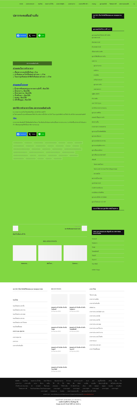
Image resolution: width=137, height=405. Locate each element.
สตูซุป (103, 386)
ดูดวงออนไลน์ (103, 4)
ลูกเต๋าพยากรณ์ (96, 183)
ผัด (73, 383)
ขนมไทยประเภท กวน (19, 310)
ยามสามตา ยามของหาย (99, 126)
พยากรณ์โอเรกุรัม (97, 178)
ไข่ (121, 381)
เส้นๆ (84, 386)
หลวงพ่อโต (97, 173)
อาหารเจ (15, 341)
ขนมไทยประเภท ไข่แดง (20, 322)
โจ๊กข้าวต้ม (64, 386)
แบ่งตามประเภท (30, 4)
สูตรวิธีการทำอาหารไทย (68, 152)
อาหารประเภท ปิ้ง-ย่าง (96, 328)
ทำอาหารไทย (78, 142)
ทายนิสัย (96, 75)
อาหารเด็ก (28, 383)
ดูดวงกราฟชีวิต (96, 112)
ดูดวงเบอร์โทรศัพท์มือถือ (99, 131)
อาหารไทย (40, 158)
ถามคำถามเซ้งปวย (97, 188)
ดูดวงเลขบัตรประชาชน (99, 141)
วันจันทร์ (94, 239)
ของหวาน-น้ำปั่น (49, 4)
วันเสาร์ (94, 259)
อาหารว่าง (18, 383)
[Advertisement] (50, 24)
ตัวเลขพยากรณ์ (96, 47)
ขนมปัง (111, 386)
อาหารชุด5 (95, 388)
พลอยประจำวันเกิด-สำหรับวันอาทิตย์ (59, 368)
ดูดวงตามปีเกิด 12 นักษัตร (99, 197)
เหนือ (48, 383)
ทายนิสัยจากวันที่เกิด (98, 192)
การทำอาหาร (28, 142)
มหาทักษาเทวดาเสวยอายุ (99, 108)
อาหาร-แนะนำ (78, 381)
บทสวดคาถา (97, 89)
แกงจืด (86, 383)
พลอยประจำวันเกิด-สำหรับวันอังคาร (77, 308)
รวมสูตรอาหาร (29, 146)
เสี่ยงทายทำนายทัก (97, 51)
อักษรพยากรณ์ (96, 42)
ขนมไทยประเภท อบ (18, 318)
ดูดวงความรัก (98, 84)
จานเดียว (118, 386)
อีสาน (41, 383)
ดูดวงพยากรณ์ (96, 37)
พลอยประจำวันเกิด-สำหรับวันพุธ (59, 328)
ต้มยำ (79, 383)
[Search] (134, 4)
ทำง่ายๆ (68, 381)
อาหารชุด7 (115, 388)
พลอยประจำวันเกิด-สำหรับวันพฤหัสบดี (77, 328)
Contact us (54, 391)
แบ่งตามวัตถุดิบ (60, 4)
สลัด (90, 386)
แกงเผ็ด (93, 383)
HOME (21, 4)
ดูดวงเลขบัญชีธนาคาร (98, 145)
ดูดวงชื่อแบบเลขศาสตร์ (99, 155)
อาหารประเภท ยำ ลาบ (96, 332)
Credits (62, 391)
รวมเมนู (94, 4)
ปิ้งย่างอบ (46, 386)
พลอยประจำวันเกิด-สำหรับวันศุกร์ (59, 348)
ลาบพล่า (38, 386)
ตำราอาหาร (62, 142)
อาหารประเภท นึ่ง (95, 320)
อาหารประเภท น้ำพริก (96, 336)
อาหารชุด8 (44, 391)
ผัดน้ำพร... (50, 263)
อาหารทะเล (93, 341)
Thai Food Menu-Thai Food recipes (40, 388)
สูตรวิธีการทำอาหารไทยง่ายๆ (20, 155)
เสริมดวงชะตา (98, 79)
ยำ (32, 386)
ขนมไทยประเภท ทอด (19, 314)
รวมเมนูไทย (75, 146)
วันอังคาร (94, 243)
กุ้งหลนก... (75, 263)
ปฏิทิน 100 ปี (95, 94)
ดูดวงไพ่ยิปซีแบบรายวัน (99, 56)
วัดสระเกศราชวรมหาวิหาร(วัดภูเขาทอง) (105, 169)
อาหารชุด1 (57, 388)
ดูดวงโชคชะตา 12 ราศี (98, 202)
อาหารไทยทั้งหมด (95, 349)
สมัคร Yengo (96, 270)
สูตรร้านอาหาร (46, 149)
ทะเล (87, 381)
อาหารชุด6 (105, 388)
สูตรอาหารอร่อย (52, 155)
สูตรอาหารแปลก (63, 155)
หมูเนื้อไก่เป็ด (101, 381)
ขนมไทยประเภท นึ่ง (18, 306)
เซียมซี (94, 159)
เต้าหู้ (110, 381)
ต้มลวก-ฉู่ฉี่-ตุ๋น (103, 383)
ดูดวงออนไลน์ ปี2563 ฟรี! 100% (101, 35)
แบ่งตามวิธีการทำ (83, 4)
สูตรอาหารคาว (42, 155)
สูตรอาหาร (33, 155)
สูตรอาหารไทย (73, 155)
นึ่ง (63, 383)
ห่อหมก (97, 386)
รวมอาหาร (50, 146)
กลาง (35, 383)
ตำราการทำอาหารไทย (51, 142)
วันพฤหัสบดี (95, 251)
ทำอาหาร (70, 142)
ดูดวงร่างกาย (97, 65)
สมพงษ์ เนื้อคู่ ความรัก (98, 117)
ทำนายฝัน (95, 98)
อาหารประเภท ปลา (95, 345)
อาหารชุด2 (66, 388)
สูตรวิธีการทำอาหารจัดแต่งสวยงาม (73, 149)
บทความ (94, 61)
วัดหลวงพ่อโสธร (98, 164)
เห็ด (116, 381)
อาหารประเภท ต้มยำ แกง (97, 311)
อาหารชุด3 (76, 388)
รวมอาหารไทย (59, 146)
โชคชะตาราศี (113, 4)
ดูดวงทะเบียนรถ (96, 136)
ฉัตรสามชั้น (95, 122)
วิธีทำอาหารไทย (36, 149)
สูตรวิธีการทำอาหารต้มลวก (20, 152)
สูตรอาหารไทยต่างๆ (18, 158)
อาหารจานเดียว (94, 299)
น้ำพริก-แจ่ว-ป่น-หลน (22, 386)
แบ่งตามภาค (71, 4)
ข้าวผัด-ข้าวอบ (75, 386)
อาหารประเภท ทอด (95, 324)
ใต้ (53, 383)
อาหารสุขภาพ (17, 337)
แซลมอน (55, 386)
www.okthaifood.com (89, 394)
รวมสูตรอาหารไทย (40, 146)
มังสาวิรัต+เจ (47, 381)
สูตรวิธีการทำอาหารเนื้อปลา (53, 152)
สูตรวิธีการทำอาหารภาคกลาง (36, 152)
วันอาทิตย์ (95, 264)
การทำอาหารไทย (38, 142)
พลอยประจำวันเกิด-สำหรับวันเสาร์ (77, 348)
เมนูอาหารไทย (57, 158)
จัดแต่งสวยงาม (59, 381)
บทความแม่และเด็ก (124, 4)
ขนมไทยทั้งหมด (17, 326)
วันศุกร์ (94, 255)
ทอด (68, 383)
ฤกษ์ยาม (96, 70)
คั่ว (58, 383)
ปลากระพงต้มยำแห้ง (18, 146)
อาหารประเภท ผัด (95, 316)
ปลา (93, 381)
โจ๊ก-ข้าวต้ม (93, 295)
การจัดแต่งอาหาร (18, 142)
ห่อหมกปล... (24, 263)
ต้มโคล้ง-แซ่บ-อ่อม (116, 383)
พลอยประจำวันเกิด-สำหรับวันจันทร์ (59, 308)
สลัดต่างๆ (92, 307)
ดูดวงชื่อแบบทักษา (97, 150)
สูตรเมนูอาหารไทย (30, 158)
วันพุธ (93, 247)
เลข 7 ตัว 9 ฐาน (96, 103)
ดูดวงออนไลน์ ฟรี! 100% (89, 391)
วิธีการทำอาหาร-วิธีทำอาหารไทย (21, 149)
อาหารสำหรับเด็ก (18, 345)
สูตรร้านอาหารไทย (57, 149)
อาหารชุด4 (86, 388)
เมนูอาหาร (48, 158)
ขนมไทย (40, 4)
